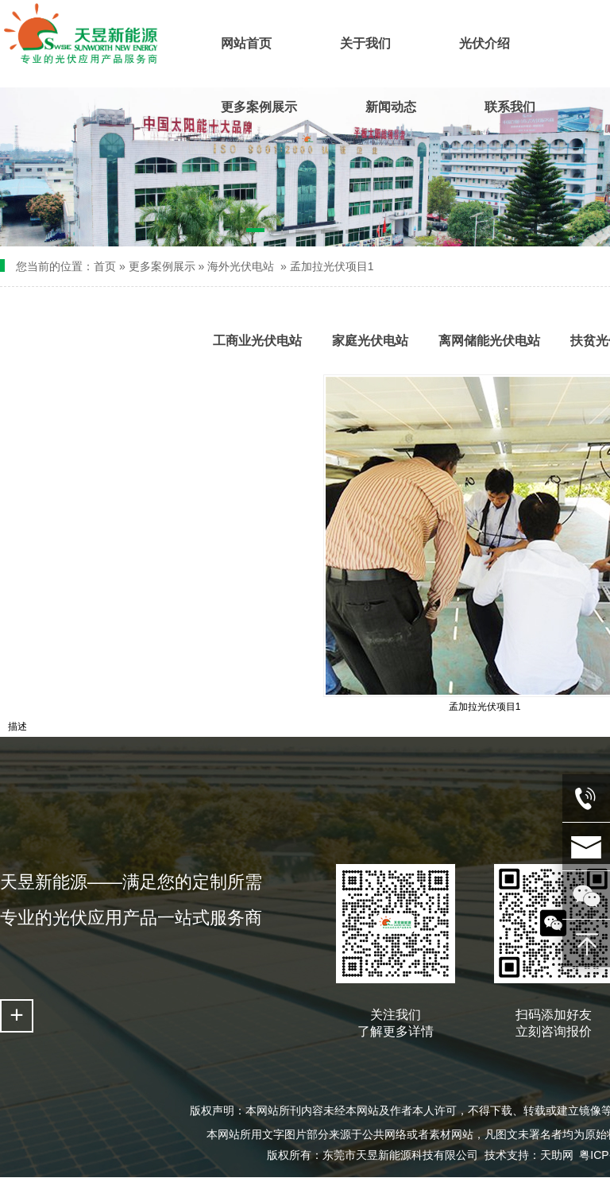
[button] (255, 233)
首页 (105, 266)
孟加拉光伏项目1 (332, 266)
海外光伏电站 (240, 266)
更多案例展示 (162, 266)
